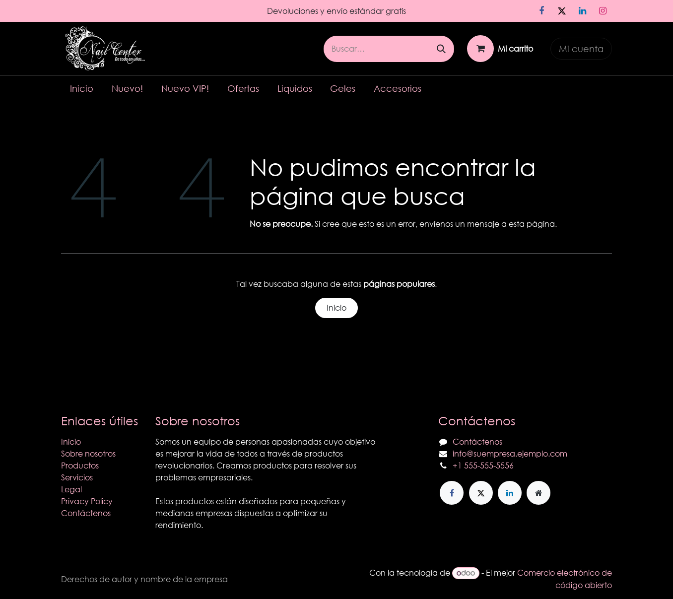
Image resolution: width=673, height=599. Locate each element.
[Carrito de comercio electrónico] (500, 48)
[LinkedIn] (582, 11)
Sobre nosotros (88, 453)
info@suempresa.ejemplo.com (510, 453)
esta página (532, 223)
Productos (80, 465)
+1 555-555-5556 (483, 465)
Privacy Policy (87, 501)
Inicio (336, 307)
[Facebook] (541, 11)
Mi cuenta (581, 48)
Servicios (77, 477)
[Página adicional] (538, 493)
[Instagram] (602, 11)
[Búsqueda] (441, 49)
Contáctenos (86, 513)
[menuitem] (82, 88)
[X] (562, 11)
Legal (71, 489)
